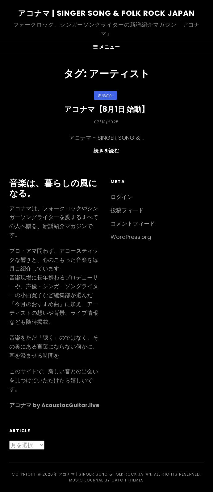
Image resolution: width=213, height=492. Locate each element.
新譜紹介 (105, 95)
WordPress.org (131, 237)
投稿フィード (127, 210)
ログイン (122, 197)
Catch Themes (127, 480)
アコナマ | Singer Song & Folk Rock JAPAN (106, 13)
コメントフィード (133, 223)
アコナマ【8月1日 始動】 (106, 109)
